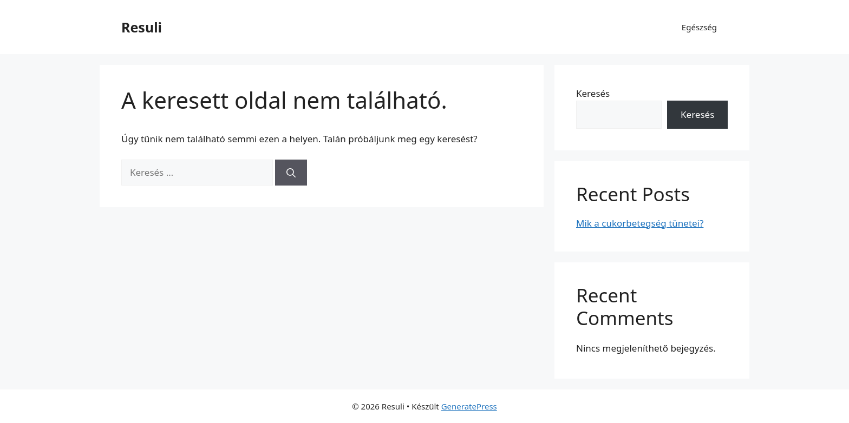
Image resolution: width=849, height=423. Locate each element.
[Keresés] (291, 173)
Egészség (699, 27)
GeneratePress (469, 406)
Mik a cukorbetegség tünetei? (639, 223)
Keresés (593, 93)
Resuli (141, 27)
